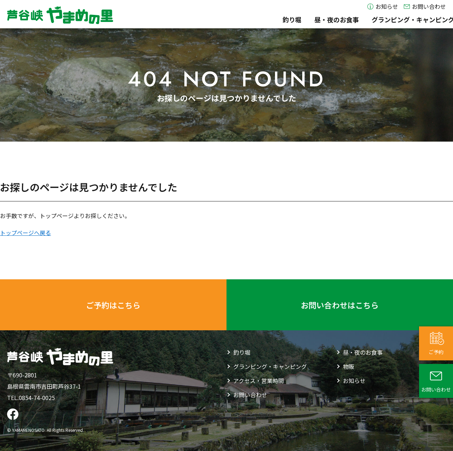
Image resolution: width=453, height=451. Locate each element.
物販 (369, 19)
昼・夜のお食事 (233, 19)
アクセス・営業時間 (417, 19)
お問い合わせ (425, 7)
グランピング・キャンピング (309, 19)
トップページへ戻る (25, 232)
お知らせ (382, 7)
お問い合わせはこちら (340, 304)
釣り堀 (188, 19)
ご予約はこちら (113, 304)
